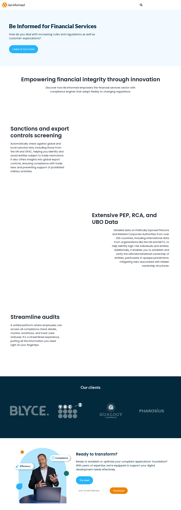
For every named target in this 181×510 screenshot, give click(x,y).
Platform (82, 465)
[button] (141, 4)
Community (119, 465)
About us (141, 465)
